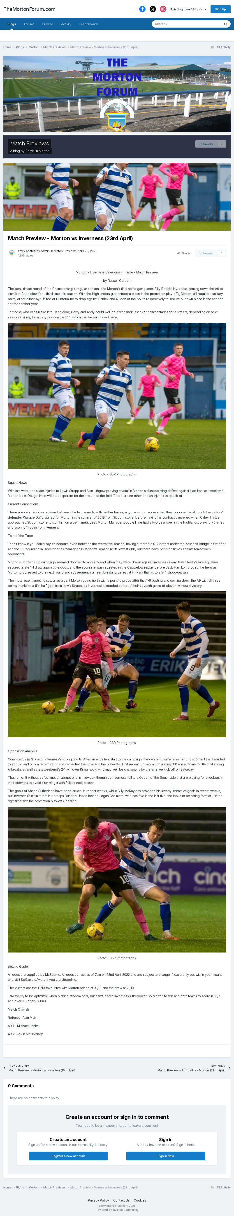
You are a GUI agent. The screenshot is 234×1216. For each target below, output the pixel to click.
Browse (47, 24)
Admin (30, 151)
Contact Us (121, 1200)
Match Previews (29, 143)
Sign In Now (166, 1156)
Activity (66, 24)
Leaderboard (88, 24)
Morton (44, 151)
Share (183, 253)
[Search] (175, 24)
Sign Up (220, 9)
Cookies (140, 1200)
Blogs (11, 26)
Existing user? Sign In (188, 9)
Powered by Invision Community (117, 1209)
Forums (29, 24)
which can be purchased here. (95, 317)
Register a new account (68, 1156)
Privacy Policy (98, 1200)
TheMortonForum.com (29, 9)
